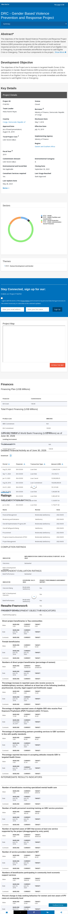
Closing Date (40, 166)
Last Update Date (10, 181)
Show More (60, 52)
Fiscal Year (8, 151)
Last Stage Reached (43, 173)
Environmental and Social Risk (15, 166)
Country (6, 119)
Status (37, 101)
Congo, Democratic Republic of (14, 122)
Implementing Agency (44, 136)
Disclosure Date (41, 119)
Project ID (7, 101)
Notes (5, 188)
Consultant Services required (14, 173)
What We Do (5, 4)
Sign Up (57, 309)
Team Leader (8, 108)
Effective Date (40, 126)
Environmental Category (44, 159)
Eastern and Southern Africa (45, 146)
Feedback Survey (58, 905)
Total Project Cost (11, 136)
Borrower (39, 108)
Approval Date (8, 126)
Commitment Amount (11, 159)
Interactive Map (57, 365)
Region (37, 143)
